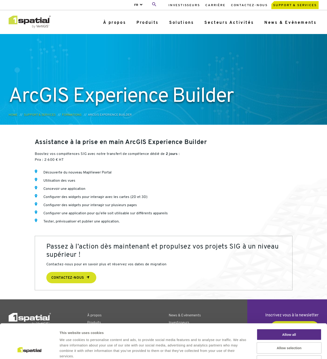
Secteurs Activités (229, 23)
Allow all (289, 303)
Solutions (181, 23)
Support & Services (295, 5)
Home (13, 115)
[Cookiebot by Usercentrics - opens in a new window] (29, 350)
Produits (147, 23)
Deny (289, 330)
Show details (238, 350)
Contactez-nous (249, 5)
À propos (114, 23)
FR (136, 5)
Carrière (215, 5)
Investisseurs (184, 5)
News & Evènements (290, 23)
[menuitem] (184, 5)
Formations (72, 115)
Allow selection (289, 317)
